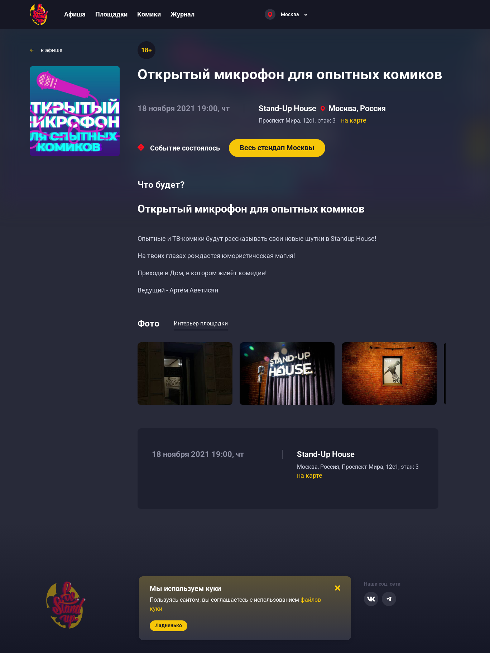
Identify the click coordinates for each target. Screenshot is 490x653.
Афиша (75, 14)
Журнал (182, 14)
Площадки (111, 14)
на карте (353, 120)
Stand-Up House (287, 108)
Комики (149, 14)
